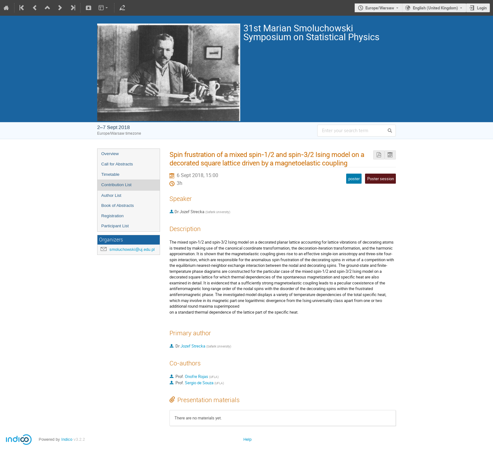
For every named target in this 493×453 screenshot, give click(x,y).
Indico (66, 439)
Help (247, 439)
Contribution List (116, 184)
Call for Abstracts (117, 164)
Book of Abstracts (117, 205)
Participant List (115, 226)
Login (482, 8)
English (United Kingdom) (435, 8)
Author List (111, 195)
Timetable (110, 174)
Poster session (380, 178)
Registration (112, 215)
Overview (110, 153)
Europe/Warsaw (379, 8)
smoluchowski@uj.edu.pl (132, 249)
